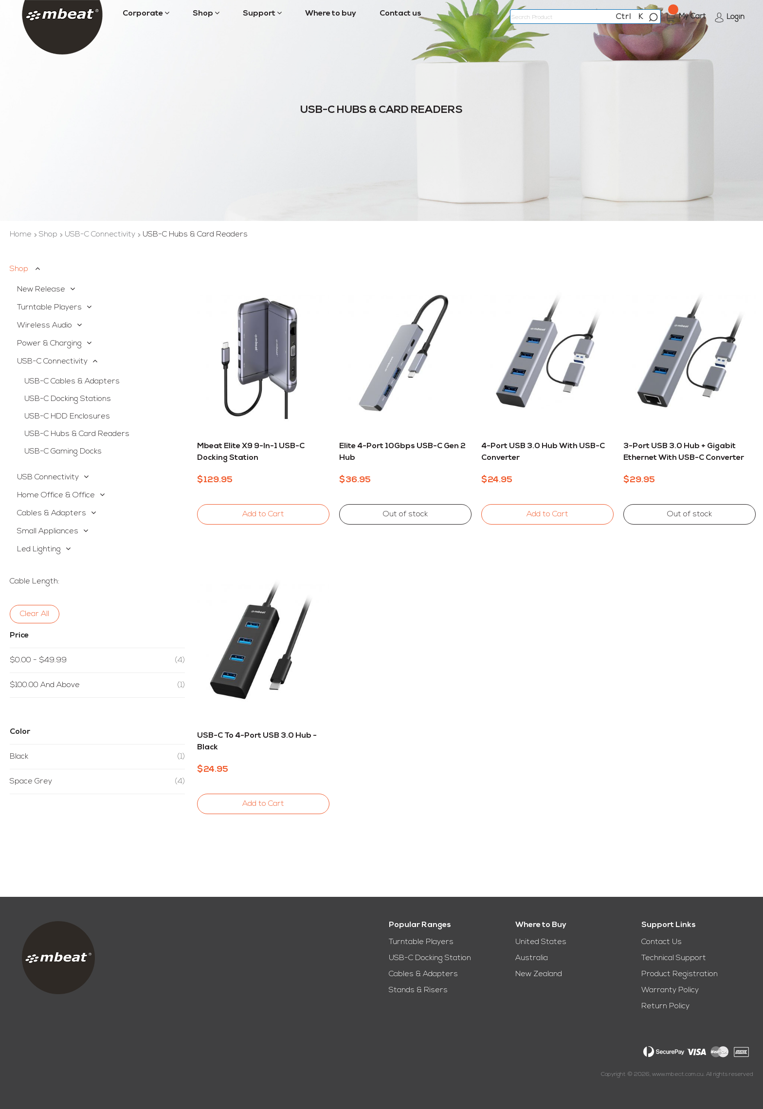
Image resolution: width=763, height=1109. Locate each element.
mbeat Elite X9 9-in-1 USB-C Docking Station (251, 452)
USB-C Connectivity (101, 234)
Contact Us (661, 942)
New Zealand (538, 974)
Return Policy (665, 1006)
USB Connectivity (48, 477)
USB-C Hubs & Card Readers (76, 434)
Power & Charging (49, 343)
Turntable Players (49, 307)
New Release (41, 289)
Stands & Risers (418, 990)
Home (22, 234)
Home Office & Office (56, 495)
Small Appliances (47, 531)
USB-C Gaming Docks (63, 451)
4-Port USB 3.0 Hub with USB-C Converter (543, 452)
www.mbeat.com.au (678, 1074)
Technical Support (673, 958)
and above (97, 685)
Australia (531, 958)
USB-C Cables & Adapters (72, 381)
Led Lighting (39, 549)
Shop (49, 234)
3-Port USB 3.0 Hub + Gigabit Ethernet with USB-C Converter (683, 452)
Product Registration (679, 974)
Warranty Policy (670, 990)
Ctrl (623, 17)
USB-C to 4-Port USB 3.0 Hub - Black (257, 741)
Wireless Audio (44, 325)
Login (736, 17)
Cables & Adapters (51, 513)
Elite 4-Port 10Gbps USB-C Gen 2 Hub (402, 452)
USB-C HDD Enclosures (67, 416)
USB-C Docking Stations (67, 399)
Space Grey (97, 781)
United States (540, 942)
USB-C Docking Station (430, 958)
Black (97, 757)
